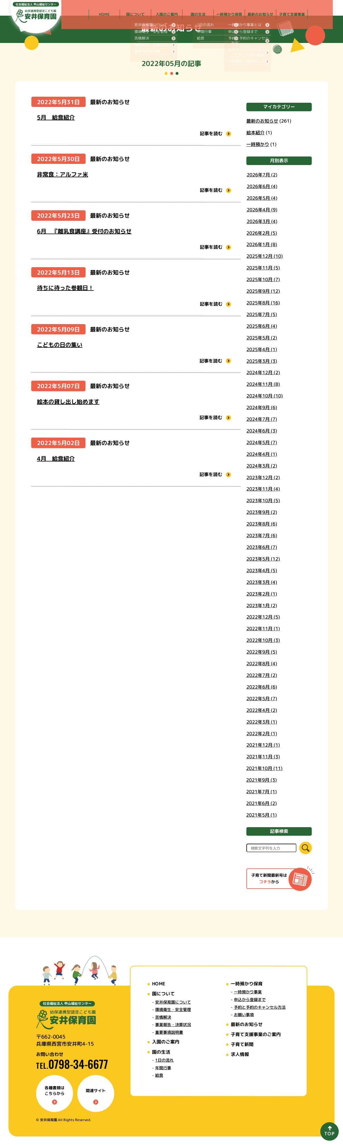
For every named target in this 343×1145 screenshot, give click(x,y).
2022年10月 (263, 640)
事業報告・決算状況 (173, 1024)
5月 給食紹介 (56, 117)
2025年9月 (263, 291)
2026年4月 (261, 209)
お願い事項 (244, 1014)
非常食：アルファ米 (62, 174)
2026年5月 (261, 198)
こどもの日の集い (59, 345)
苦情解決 (163, 1017)
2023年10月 (263, 500)
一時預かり (257, 144)
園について (163, 993)
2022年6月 (261, 686)
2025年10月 (263, 279)
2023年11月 (263, 489)
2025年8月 (263, 302)
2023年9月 (261, 512)
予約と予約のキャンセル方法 (260, 1007)
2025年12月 (264, 256)
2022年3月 (261, 721)
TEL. (72, 1065)
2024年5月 (261, 442)
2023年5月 (263, 558)
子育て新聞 (242, 1044)
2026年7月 (261, 174)
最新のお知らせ (110, 102)
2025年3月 (261, 361)
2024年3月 (261, 465)
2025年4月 (261, 349)
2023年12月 (263, 477)
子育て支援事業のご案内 (256, 1034)
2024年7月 (261, 419)
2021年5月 (261, 815)
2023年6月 (261, 547)
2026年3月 (261, 221)
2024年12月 (263, 372)
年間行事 (163, 1067)
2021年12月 (263, 745)
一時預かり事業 (248, 992)
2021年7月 (261, 791)
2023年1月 (261, 605)
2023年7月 (261, 535)
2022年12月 (263, 617)
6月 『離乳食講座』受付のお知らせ (84, 231)
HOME (158, 984)
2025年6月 (261, 326)
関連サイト (96, 1096)
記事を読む (215, 133)
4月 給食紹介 (56, 458)
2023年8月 (261, 524)
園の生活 (161, 1052)
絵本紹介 (255, 132)
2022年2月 (261, 733)
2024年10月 (264, 396)
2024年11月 (263, 384)
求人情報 (240, 1054)
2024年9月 (261, 407)
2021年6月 (261, 803)
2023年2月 (261, 593)
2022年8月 (261, 663)
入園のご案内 (165, 1042)
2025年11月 (263, 268)
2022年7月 (261, 675)
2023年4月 (261, 570)
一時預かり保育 (247, 984)
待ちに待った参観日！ (65, 288)
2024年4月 (261, 454)
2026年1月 (261, 244)
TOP (329, 1133)
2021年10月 (264, 768)
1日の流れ (164, 1060)
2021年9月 (261, 780)
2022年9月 (261, 652)
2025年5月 (261, 337)
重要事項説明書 (169, 1032)
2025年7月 (261, 314)
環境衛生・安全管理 (173, 1009)
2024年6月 (261, 430)
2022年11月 (263, 628)
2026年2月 (261, 233)
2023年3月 (261, 582)
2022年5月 (261, 698)
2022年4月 (261, 710)
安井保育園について (173, 1002)
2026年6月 (261, 186)
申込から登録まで (250, 999)
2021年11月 (263, 756)
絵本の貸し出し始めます (68, 401)
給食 (159, 1075)
